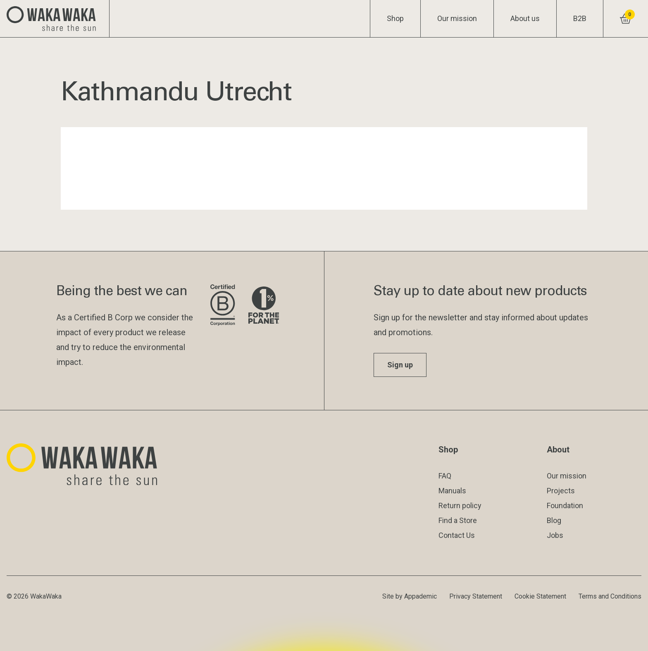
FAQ (444, 475)
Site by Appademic (409, 596)
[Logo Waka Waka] (55, 18)
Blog (554, 520)
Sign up (400, 364)
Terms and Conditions (610, 596)
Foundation (565, 505)
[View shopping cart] (625, 18)
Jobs (555, 535)
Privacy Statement (475, 596)
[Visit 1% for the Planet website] (263, 305)
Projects (561, 490)
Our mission (457, 18)
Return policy (459, 505)
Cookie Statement (540, 596)
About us (525, 18)
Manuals (452, 490)
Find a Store (457, 520)
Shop (395, 18)
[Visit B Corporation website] (222, 305)
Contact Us (456, 535)
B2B (579, 18)
